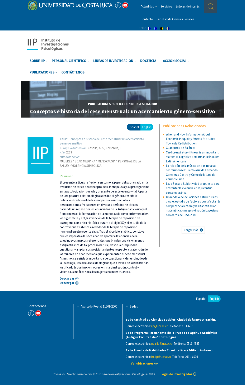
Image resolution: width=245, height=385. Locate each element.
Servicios (166, 6)
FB (118, 5)
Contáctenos (73, 72)
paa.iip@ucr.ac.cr (162, 344)
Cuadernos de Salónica (180, 148)
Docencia (149, 61)
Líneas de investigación (114, 61)
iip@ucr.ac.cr (159, 326)
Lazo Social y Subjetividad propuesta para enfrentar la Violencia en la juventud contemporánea (193, 188)
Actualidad (149, 6)
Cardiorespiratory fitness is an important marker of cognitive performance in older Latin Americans (192, 156)
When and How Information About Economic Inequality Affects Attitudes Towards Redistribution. (190, 138)
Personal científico (70, 61)
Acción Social (176, 61)
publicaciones (99, 104)
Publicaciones (43, 72)
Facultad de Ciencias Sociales (175, 19)
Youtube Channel (38, 313)
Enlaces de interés (188, 6)
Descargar (67, 278)
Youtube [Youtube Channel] (125, 5)
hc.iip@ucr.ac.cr (161, 357)
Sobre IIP (39, 61)
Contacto (147, 19)
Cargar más (191, 230)
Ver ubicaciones (142, 363)
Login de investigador (176, 374)
